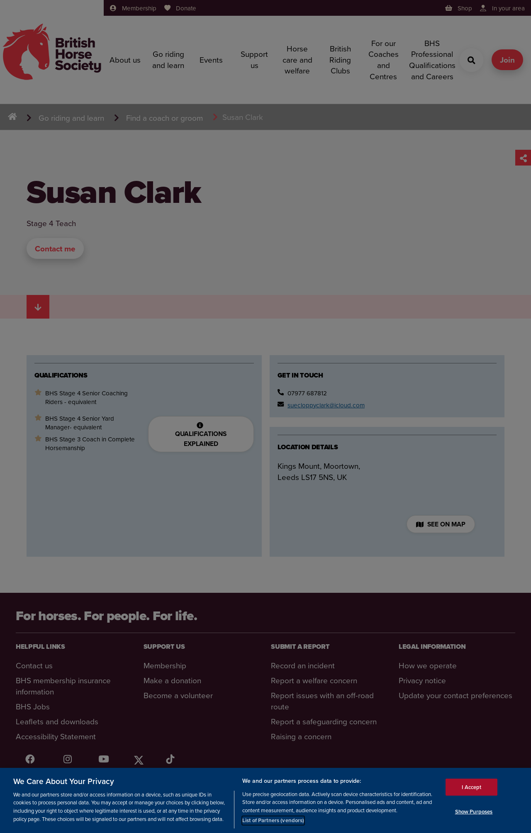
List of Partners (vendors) (273, 822)
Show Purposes (474, 812)
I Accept (471, 788)
